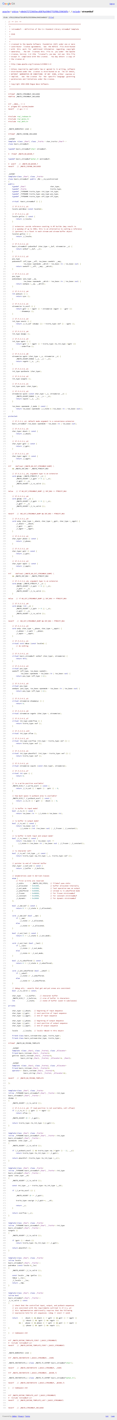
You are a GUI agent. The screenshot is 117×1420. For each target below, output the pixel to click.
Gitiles (14, 1416)
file (51, 17)
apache (6, 11)
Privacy (21, 1416)
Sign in (112, 4)
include (76, 11)
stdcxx (15, 11)
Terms (27, 1416)
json (113, 1416)
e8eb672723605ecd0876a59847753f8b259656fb (44, 11)
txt (107, 1416)
